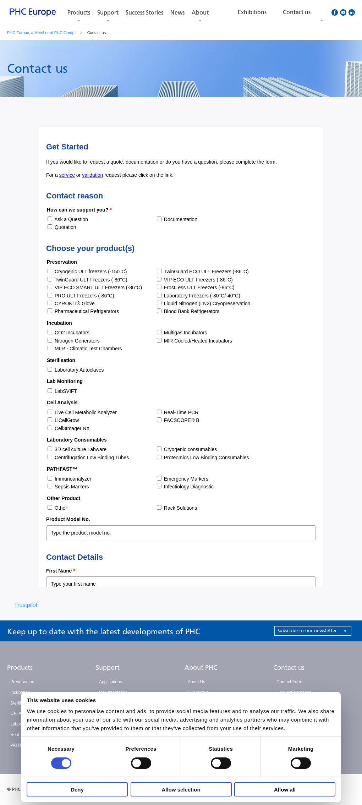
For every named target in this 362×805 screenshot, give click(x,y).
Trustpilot (25, 605)
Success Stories (144, 12)
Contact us (289, 668)
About (200, 12)
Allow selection (180, 790)
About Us (196, 681)
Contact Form (289, 681)
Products (78, 12)
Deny (77, 790)
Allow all (285, 790)
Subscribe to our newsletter (312, 630)
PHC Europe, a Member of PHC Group (41, 33)
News (177, 12)
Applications (110, 681)
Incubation (20, 692)
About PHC (201, 668)
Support (108, 12)
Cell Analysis (22, 713)
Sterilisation (21, 703)
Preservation (22, 681)
